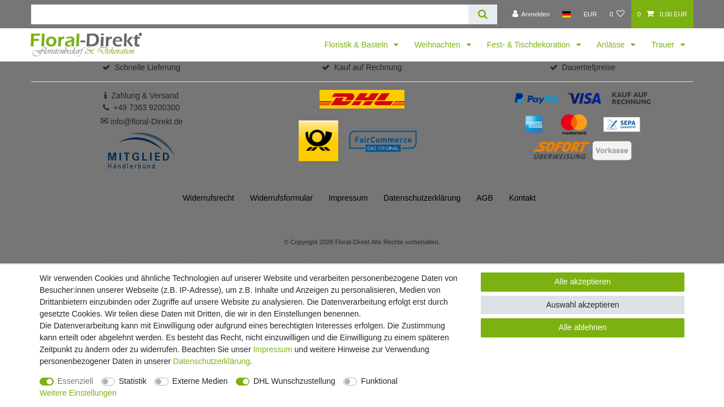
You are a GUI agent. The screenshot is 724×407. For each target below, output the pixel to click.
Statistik (132, 381)
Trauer (663, 44)
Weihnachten (438, 44)
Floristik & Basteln (357, 44)
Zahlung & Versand (145, 95)
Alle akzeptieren (582, 281)
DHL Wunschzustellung (294, 381)
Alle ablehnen (583, 327)
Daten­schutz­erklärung (421, 197)
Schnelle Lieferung (147, 67)
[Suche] (482, 14)
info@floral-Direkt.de (141, 121)
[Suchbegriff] (249, 14)
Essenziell (75, 381)
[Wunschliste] (617, 14)
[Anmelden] (531, 14)
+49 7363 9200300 (147, 107)
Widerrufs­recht (208, 197)
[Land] (566, 14)
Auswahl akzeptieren (582, 304)
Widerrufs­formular (281, 197)
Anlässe (612, 44)
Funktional (379, 381)
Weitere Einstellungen (78, 392)
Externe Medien (200, 381)
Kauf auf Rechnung (368, 67)
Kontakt (522, 197)
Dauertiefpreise (588, 67)
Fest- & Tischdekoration (529, 44)
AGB (484, 197)
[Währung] (590, 14)
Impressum (348, 197)
